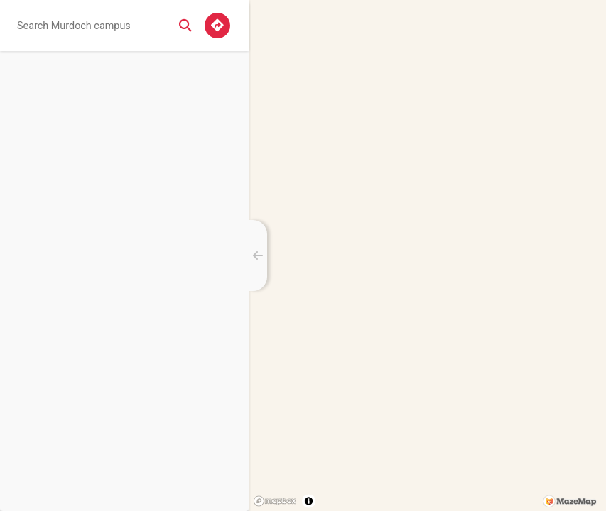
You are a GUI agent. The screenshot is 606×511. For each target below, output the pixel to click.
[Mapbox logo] (275, 501)
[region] (427, 255)
